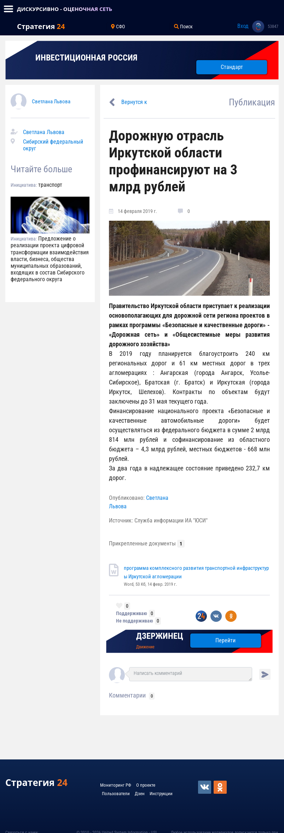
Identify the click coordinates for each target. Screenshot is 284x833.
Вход (243, 26)
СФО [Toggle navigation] (118, 26)
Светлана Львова (51, 101)
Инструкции (161, 793)
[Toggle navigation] (8, 9)
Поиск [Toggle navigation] (183, 26)
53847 (273, 26)
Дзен (140, 793)
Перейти (225, 640)
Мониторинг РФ (115, 785)
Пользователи (116, 793)
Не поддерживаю (134, 621)
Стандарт (232, 67)
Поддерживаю (131, 613)
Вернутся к (134, 102)
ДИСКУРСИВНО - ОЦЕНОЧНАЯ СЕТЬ (64, 8)
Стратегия (41, 26)
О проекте (145, 785)
